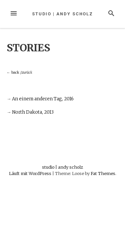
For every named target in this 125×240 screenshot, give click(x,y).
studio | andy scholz (62, 13)
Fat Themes (103, 173)
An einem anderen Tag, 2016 (43, 99)
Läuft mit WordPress (30, 173)
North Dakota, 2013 (33, 112)
